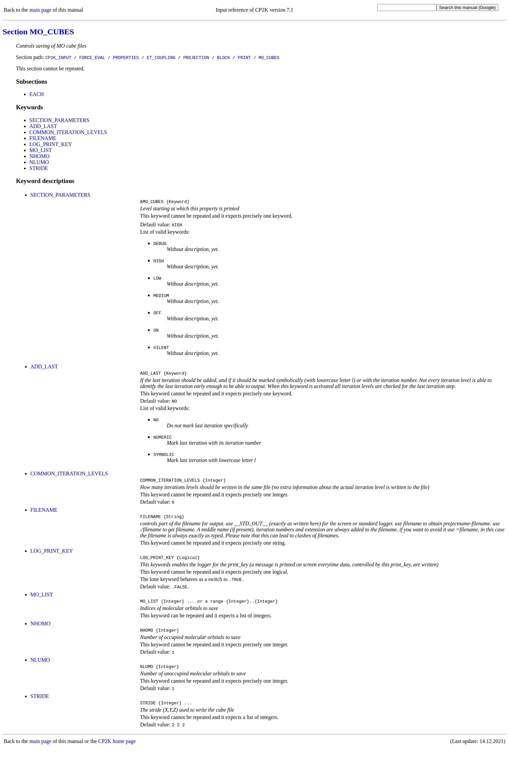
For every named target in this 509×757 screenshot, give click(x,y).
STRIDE (38, 168)
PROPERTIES (126, 57)
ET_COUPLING (161, 57)
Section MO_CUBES (38, 31)
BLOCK (223, 57)
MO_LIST (40, 150)
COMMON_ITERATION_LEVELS (68, 132)
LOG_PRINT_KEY (50, 144)
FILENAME (42, 138)
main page (40, 10)
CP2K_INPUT (58, 57)
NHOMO (39, 156)
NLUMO (39, 162)
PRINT (244, 57)
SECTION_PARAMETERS (59, 120)
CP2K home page (117, 750)
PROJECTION (196, 57)
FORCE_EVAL (92, 57)
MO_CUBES (269, 57)
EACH (36, 94)
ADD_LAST (43, 126)
